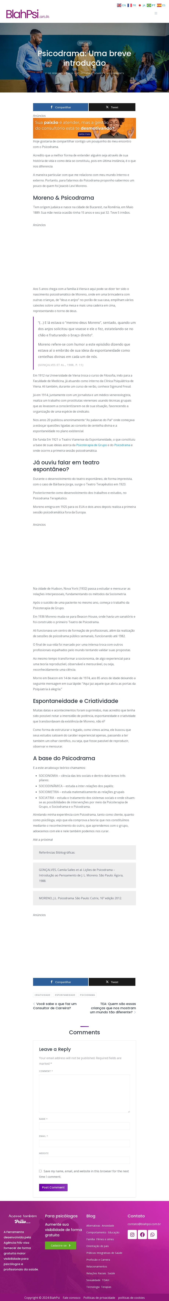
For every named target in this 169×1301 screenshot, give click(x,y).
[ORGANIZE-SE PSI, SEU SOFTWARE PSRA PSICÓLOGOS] (84, 128)
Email (43, 1136)
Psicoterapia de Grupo (91, 445)
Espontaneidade (65, 995)
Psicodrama (122, 445)
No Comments (115, 73)
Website (44, 1153)
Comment (46, 1071)
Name (43, 1119)
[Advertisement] (84, 253)
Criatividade (42, 995)
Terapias (84, 43)
